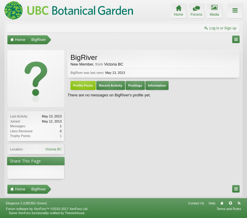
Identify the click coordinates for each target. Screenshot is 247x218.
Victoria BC (53, 149)
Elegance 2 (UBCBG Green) (26, 203)
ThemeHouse (74, 213)
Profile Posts (83, 85)
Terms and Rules (228, 209)
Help (211, 203)
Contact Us (196, 203)
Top (230, 203)
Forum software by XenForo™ (47, 209)
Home (222, 203)
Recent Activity (110, 85)
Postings (135, 85)
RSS (239, 203)
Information (157, 85)
